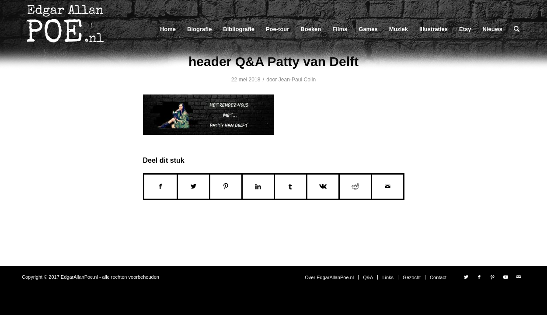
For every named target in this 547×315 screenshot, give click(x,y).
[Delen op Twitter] (193, 187)
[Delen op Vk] (322, 187)
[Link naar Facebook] (479, 277)
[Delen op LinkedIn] (258, 187)
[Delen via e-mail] (387, 187)
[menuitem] (167, 29)
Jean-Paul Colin (297, 80)
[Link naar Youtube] (505, 277)
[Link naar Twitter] (466, 277)
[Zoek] (516, 29)
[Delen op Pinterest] (225, 187)
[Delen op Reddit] (355, 187)
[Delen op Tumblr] (290, 187)
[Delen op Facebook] (160, 187)
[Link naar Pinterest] (492, 277)
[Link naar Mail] (518, 277)
